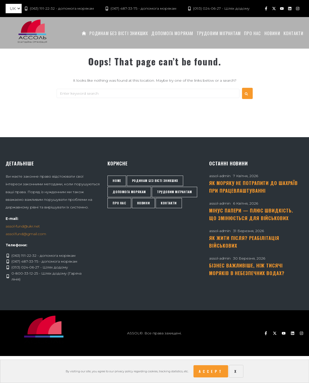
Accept (211, 371)
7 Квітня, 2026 (245, 176)
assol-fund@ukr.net (23, 226)
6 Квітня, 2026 (245, 203)
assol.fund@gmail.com (26, 234)
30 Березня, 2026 (249, 258)
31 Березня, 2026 (248, 231)
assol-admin (220, 176)
